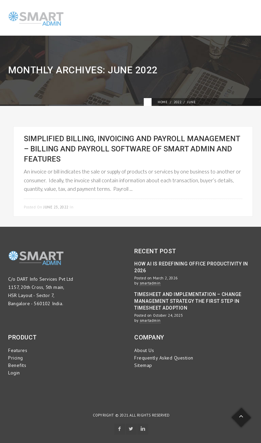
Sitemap (143, 365)
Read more (231, 206)
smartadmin (150, 283)
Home (163, 102)
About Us (144, 350)
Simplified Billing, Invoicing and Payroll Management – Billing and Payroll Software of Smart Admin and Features (132, 148)
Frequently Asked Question (163, 358)
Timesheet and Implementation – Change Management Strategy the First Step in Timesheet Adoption (188, 301)
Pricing (15, 358)
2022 (177, 102)
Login (14, 373)
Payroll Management (96, 207)
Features (17, 350)
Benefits (17, 365)
